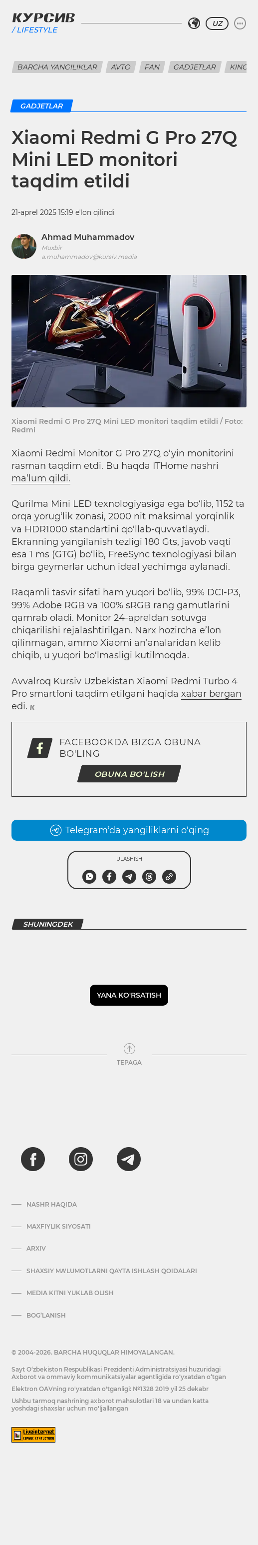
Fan (152, 66)
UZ (217, 23)
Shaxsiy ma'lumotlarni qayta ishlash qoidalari (111, 1271)
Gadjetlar (195, 66)
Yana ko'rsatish (129, 995)
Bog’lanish (46, 1315)
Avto (121, 66)
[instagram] (81, 1159)
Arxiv (36, 1248)
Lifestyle (36, 29)
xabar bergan (211, 693)
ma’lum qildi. (40, 478)
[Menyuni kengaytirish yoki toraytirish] (240, 23)
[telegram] (129, 1159)
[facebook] (33, 1159)
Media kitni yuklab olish (70, 1293)
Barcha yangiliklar (57, 66)
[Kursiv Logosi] (43, 17)
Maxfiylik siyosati (58, 1226)
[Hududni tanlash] (194, 23)
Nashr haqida (51, 1204)
